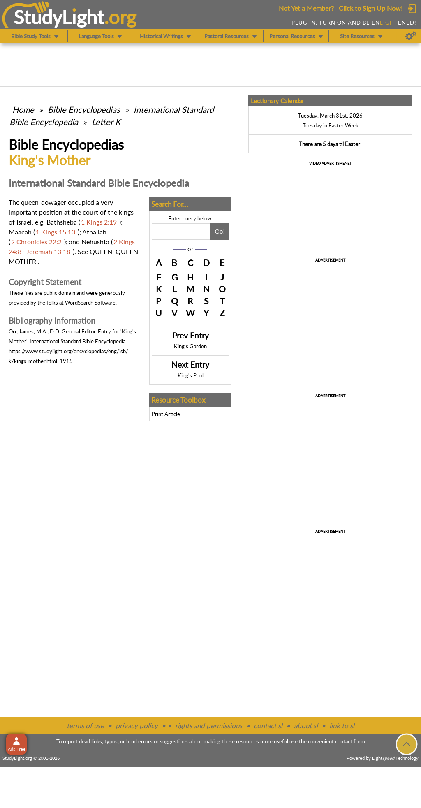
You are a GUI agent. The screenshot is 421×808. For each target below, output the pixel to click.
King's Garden (190, 346)
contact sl (268, 725)
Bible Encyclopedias (84, 109)
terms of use (85, 725)
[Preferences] (410, 36)
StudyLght (59, 16)
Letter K (106, 122)
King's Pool (191, 375)
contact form (350, 741)
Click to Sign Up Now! (370, 8)
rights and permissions (208, 725)
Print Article (166, 414)
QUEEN (101, 251)
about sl (306, 725)
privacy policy (137, 725)
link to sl (341, 725)
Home (23, 109)
